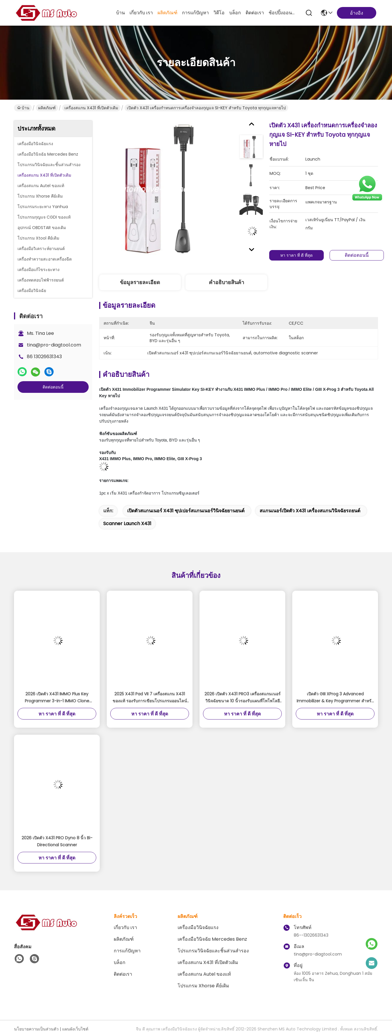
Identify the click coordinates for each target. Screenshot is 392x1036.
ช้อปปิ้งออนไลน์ (283, 12)
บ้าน (120, 12)
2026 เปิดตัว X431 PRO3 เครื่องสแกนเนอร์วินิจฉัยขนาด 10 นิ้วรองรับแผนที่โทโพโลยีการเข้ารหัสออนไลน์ (242, 697)
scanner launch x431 (127, 523)
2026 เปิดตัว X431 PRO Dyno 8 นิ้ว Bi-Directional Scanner (57, 841)
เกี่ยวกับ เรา (141, 12)
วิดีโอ (219, 12)
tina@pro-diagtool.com (54, 345)
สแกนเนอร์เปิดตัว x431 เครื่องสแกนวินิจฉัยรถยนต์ (310, 510)
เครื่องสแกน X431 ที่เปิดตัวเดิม (91, 108)
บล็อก (235, 12)
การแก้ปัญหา (195, 12)
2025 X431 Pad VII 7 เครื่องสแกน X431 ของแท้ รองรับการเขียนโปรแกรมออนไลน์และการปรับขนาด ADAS (150, 697)
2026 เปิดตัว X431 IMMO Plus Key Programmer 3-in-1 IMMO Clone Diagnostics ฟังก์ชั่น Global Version (57, 697)
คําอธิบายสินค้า (226, 282)
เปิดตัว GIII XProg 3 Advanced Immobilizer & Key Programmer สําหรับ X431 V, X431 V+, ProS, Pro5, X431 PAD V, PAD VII (335, 697)
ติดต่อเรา (255, 12)
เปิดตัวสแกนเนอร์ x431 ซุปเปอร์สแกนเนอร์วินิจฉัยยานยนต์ (185, 510)
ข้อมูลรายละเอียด (140, 282)
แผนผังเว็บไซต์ (75, 1029)
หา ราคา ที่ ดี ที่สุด (297, 255)
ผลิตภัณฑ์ (167, 12)
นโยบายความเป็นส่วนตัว (36, 1029)
